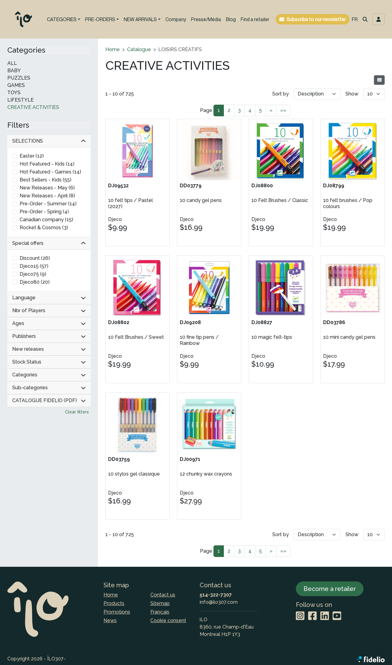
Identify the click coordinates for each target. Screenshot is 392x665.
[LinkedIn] (324, 616)
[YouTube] (337, 616)
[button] (365, 19)
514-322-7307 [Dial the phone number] (216, 595)
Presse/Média (206, 19)
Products (114, 603)
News (110, 620)
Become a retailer (329, 588)
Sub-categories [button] (49, 387)
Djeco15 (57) (34, 266)
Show (351, 94)
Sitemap (160, 603)
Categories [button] (49, 375)
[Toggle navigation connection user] (378, 19)
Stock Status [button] (49, 362)
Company (175, 19)
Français (159, 612)
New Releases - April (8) (47, 196)
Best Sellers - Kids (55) (45, 180)
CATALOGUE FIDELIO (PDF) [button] (49, 400)
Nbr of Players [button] (49, 310)
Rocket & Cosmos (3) (44, 227)
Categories (26, 50)
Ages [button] (49, 323)
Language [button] (49, 298)
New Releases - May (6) (47, 188)
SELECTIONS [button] (49, 141)
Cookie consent (168, 620)
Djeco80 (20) (35, 282)
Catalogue (139, 49)
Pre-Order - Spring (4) (44, 212)
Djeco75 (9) (33, 274)
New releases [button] (49, 349)
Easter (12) (32, 156)
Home (112, 49)
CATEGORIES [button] (62, 19)
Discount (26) (35, 258)
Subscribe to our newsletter (316, 19)
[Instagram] (300, 616)
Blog (231, 19)
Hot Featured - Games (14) (50, 172)
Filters (18, 125)
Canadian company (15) (46, 219)
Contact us (162, 595)
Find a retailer (255, 19)
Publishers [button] (49, 336)
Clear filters (77, 411)
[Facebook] (312, 616)
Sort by (280, 94)
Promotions (117, 612)
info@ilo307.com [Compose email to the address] (219, 602)
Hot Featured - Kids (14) (47, 164)
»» (283, 110)
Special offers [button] (49, 243)
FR (355, 19)
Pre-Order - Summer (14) (48, 204)
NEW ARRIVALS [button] (140, 19)
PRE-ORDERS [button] (100, 19)
